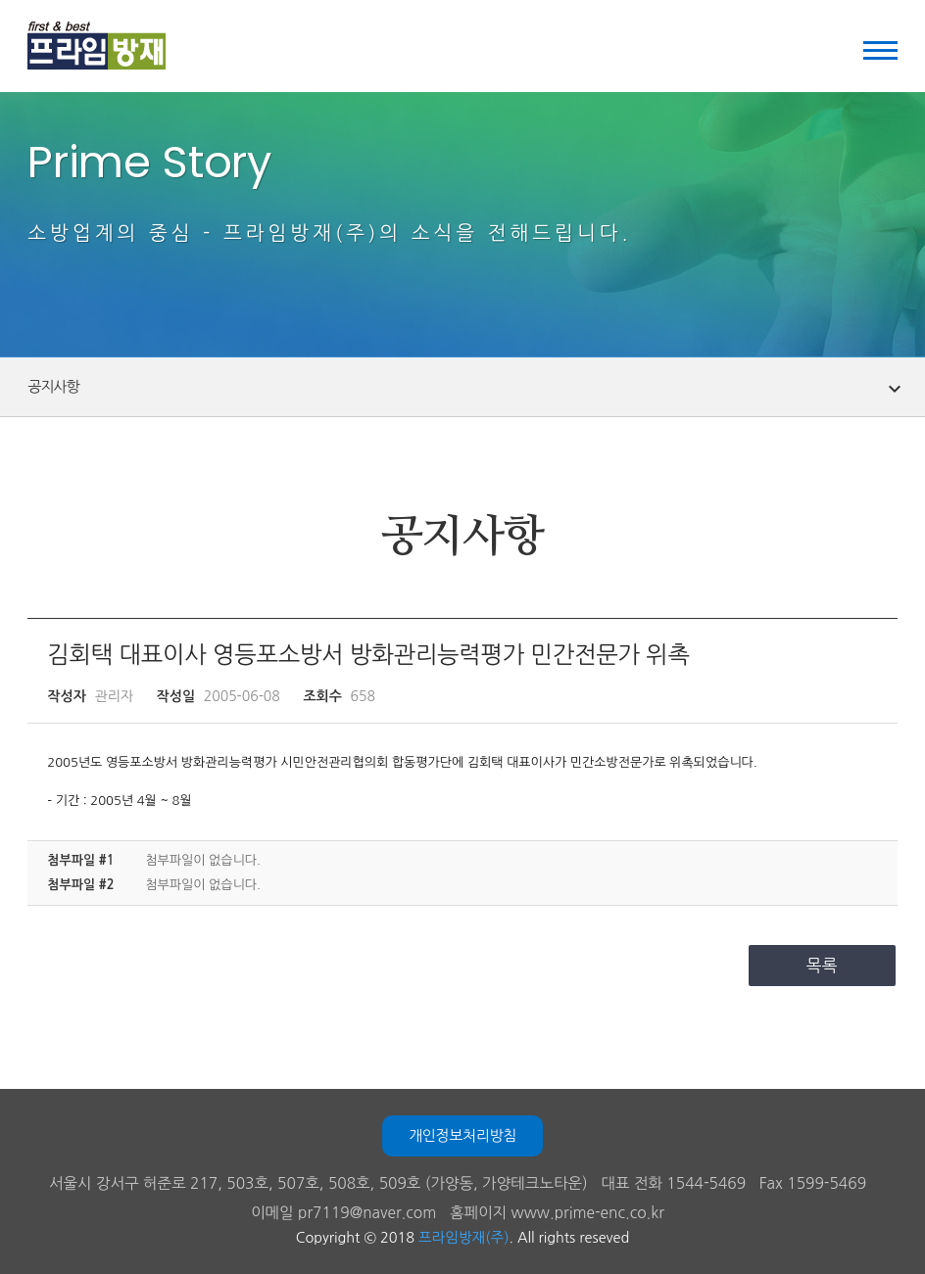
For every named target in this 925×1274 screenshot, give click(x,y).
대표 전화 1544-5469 (673, 1183)
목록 (822, 965)
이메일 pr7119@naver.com (343, 1212)
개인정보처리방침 (462, 1135)
